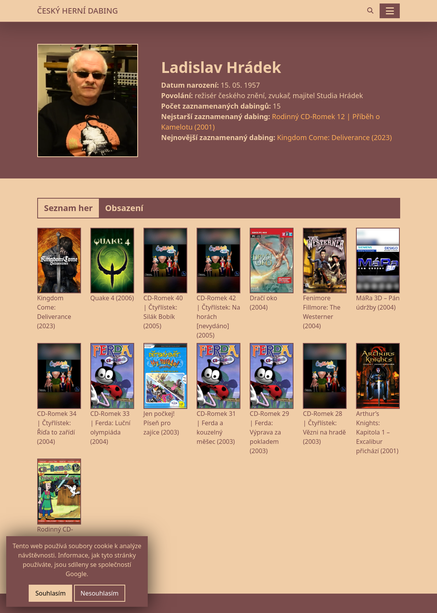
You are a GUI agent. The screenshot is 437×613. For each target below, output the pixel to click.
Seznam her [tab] (68, 207)
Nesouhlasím (100, 593)
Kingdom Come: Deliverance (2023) (334, 137)
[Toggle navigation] (390, 10)
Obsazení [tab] (124, 207)
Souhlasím (50, 593)
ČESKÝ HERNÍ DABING (77, 10)
